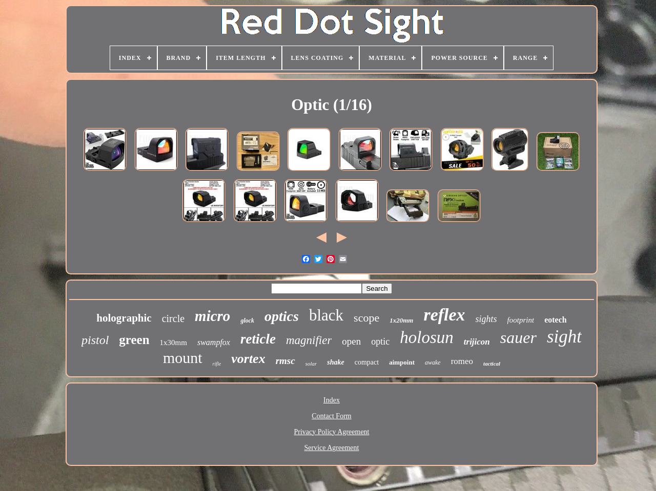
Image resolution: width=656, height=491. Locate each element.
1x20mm (401, 320)
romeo (462, 361)
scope (366, 317)
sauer (518, 337)
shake (335, 362)
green (134, 340)
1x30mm (173, 342)
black (326, 315)
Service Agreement (331, 448)
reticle (258, 339)
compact (367, 362)
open (351, 341)
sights (486, 319)
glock (247, 320)
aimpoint (402, 362)
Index (331, 400)
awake (433, 362)
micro (212, 316)
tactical (491, 363)
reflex (444, 314)
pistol (95, 340)
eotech (555, 319)
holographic (123, 318)
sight (564, 337)
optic (380, 341)
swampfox (213, 342)
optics (281, 316)
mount (182, 357)
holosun (427, 337)
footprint (521, 320)
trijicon (477, 342)
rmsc (285, 360)
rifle (217, 364)
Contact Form (331, 416)
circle (173, 318)
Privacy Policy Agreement (332, 432)
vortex (248, 358)
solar (311, 363)
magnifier (309, 340)
